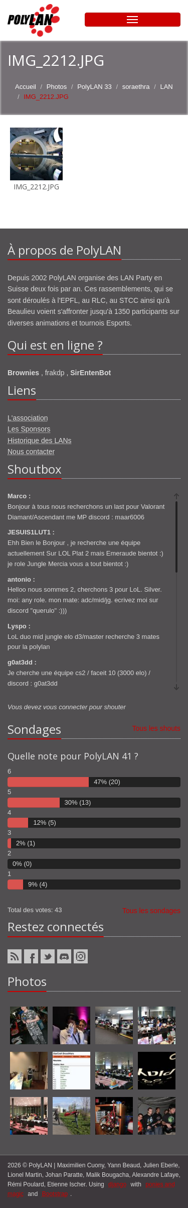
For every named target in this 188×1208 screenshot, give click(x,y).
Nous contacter (31, 452)
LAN (166, 86)
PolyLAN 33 (94, 86)
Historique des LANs (40, 440)
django (117, 1184)
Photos (57, 86)
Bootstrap (55, 1193)
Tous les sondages (151, 911)
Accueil (25, 86)
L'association (28, 418)
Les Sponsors (29, 429)
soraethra (136, 86)
